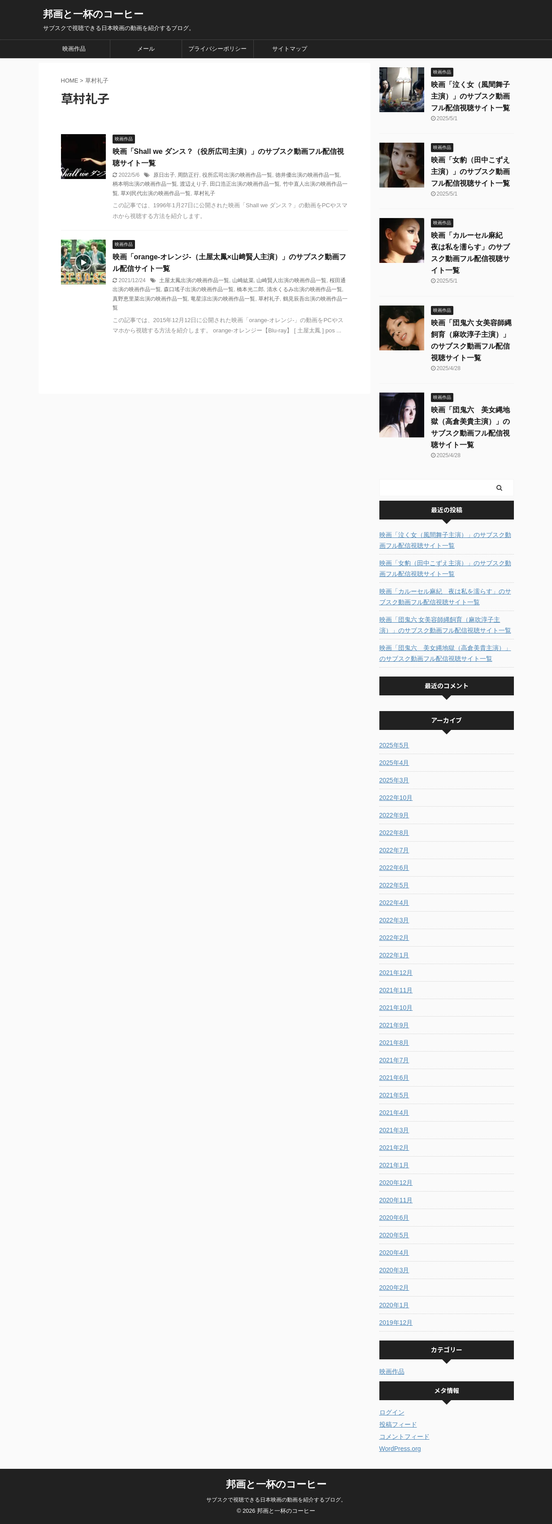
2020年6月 (394, 1217)
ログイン (391, 1412)
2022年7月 (394, 850)
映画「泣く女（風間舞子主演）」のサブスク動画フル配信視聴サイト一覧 (470, 96)
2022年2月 (394, 937)
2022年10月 (396, 797)
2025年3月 (394, 780)
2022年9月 (394, 815)
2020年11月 (396, 1200)
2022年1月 (394, 955)
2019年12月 (396, 1322)
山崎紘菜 (243, 280)
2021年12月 (396, 972)
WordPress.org (400, 1448)
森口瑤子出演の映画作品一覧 (199, 289)
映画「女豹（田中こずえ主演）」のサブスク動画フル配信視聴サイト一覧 (470, 171)
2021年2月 (394, 1147)
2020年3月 (394, 1270)
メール (146, 48)
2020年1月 (394, 1305)
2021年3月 (394, 1130)
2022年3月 (394, 920)
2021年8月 (394, 1042)
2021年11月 (396, 990)
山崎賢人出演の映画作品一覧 (291, 280)
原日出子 (164, 175)
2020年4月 (394, 1252)
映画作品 (74, 48)
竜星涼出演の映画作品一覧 (223, 299)
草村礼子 (204, 193)
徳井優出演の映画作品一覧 (307, 175)
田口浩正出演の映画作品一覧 (245, 184)
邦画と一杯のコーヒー (93, 14)
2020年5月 (394, 1235)
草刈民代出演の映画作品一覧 (156, 193)
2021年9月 (394, 1025)
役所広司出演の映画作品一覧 (237, 175)
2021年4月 (394, 1112)
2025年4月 (394, 762)
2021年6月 (394, 1077)
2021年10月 (396, 1007)
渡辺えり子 (193, 184)
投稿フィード (398, 1424)
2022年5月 (394, 885)
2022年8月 (394, 832)
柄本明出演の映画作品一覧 (145, 184)
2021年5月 (394, 1095)
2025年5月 (394, 745)
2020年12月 (396, 1182)
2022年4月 (394, 902)
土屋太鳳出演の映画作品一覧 (194, 280)
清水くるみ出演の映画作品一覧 (304, 289)
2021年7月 (394, 1060)
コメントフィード (404, 1436)
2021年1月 (394, 1165)
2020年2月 (394, 1287)
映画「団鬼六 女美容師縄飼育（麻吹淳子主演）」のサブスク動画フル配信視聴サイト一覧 (445, 625)
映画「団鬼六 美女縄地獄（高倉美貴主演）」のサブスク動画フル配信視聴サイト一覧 (445, 653)
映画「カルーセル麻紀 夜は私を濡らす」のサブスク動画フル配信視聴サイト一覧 (445, 597)
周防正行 (188, 175)
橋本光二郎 (250, 289)
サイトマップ (289, 48)
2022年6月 (394, 867)
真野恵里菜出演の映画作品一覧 (150, 299)
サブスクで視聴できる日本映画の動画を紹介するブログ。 (276, 1500)
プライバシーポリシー (217, 48)
